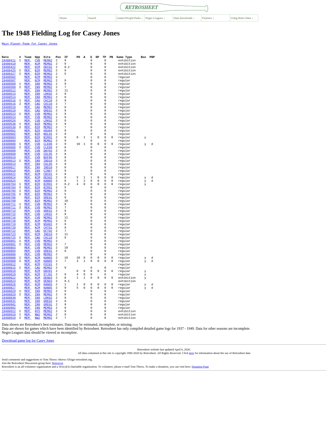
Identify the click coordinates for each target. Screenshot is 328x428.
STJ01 (47, 321)
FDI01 (47, 309)
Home (63, 18)
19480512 (9, 100)
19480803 (9, 289)
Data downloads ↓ (184, 18)
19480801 (9, 281)
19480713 (9, 245)
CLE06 (47, 165)
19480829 (9, 341)
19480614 (9, 189)
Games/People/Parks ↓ (130, 18)
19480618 (9, 197)
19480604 (9, 160)
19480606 (9, 165)
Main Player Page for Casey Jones (29, 44)
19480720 (9, 265)
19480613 (9, 185)
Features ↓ (208, 18)
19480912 (9, 365)
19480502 (9, 84)
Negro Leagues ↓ (155, 18)
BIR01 (47, 156)
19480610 (9, 181)
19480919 (9, 369)
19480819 (9, 321)
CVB (37, 64)
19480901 (9, 357)
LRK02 (47, 104)
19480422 (9, 72)
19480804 (9, 293)
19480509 (9, 92)
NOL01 (47, 152)
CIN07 (47, 197)
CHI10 (47, 112)
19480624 (9, 205)
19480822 (9, 325)
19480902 (9, 361)
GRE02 (47, 353)
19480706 (9, 229)
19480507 (9, 88)
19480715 (9, 249)
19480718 (9, 257)
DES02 (47, 205)
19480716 (9, 253)
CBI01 (47, 201)
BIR (37, 76)
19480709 (9, 233)
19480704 (9, 213)
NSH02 (47, 261)
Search (92, 18)
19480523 (9, 128)
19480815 (9, 313)
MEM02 (47, 64)
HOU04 (47, 148)
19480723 (9, 273)
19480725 (9, 277)
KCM (37, 68)
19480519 (9, 124)
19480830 (9, 349)
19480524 (9, 132)
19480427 (9, 80)
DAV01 (47, 317)
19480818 (9, 317)
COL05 (47, 177)
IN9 (37, 92)
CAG (37, 112)
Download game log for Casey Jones (28, 396)
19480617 (9, 193)
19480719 (9, 261)
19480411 (9, 64)
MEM (27, 64)
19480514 (9, 108)
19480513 (9, 104)
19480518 (9, 120)
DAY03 (47, 173)
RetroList (57, 418)
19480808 (9, 301)
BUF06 (47, 181)
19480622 (9, 201)
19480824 (9, 329)
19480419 (9, 68)
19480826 (9, 333)
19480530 (9, 140)
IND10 (47, 185)
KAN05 (47, 209)
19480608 (9, 173)
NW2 (37, 369)
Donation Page (200, 422)
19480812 (9, 309)
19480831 (9, 353)
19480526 (9, 136)
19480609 (9, 177)
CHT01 (47, 265)
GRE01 (47, 124)
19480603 (9, 156)
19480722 (9, 269)
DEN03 (47, 325)
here (191, 408)
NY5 (37, 365)
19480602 (9, 152)
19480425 (9, 76)
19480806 (9, 297)
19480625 (9, 209)
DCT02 (47, 269)
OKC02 (47, 72)
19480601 (9, 148)
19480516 (9, 112)
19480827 (9, 337)
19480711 (9, 237)
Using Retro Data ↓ (242, 18)
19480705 (9, 221)
